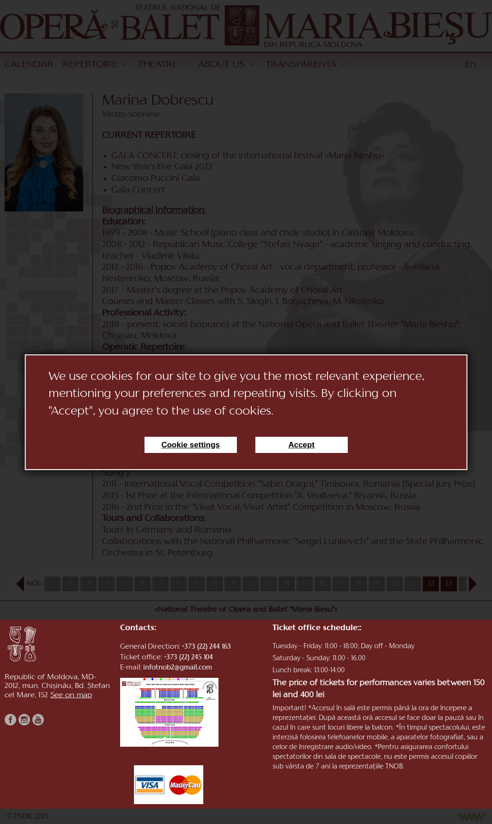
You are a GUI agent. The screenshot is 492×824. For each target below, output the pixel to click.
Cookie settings (190, 444)
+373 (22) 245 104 (188, 658)
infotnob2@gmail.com (177, 668)
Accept (301, 444)
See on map (71, 695)
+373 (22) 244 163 (206, 647)
